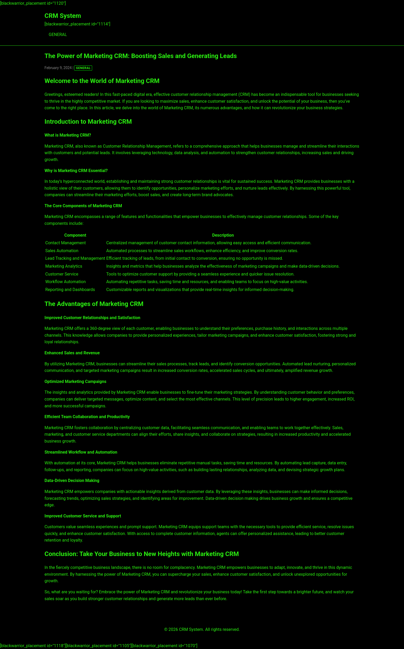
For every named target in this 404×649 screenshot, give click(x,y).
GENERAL (58, 34)
